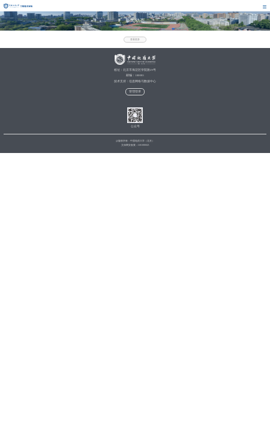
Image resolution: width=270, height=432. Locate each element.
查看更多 (135, 39)
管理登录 (135, 91)
